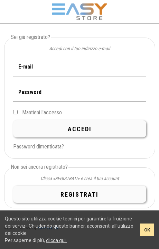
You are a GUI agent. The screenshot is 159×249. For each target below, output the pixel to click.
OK (147, 229)
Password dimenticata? (38, 146)
